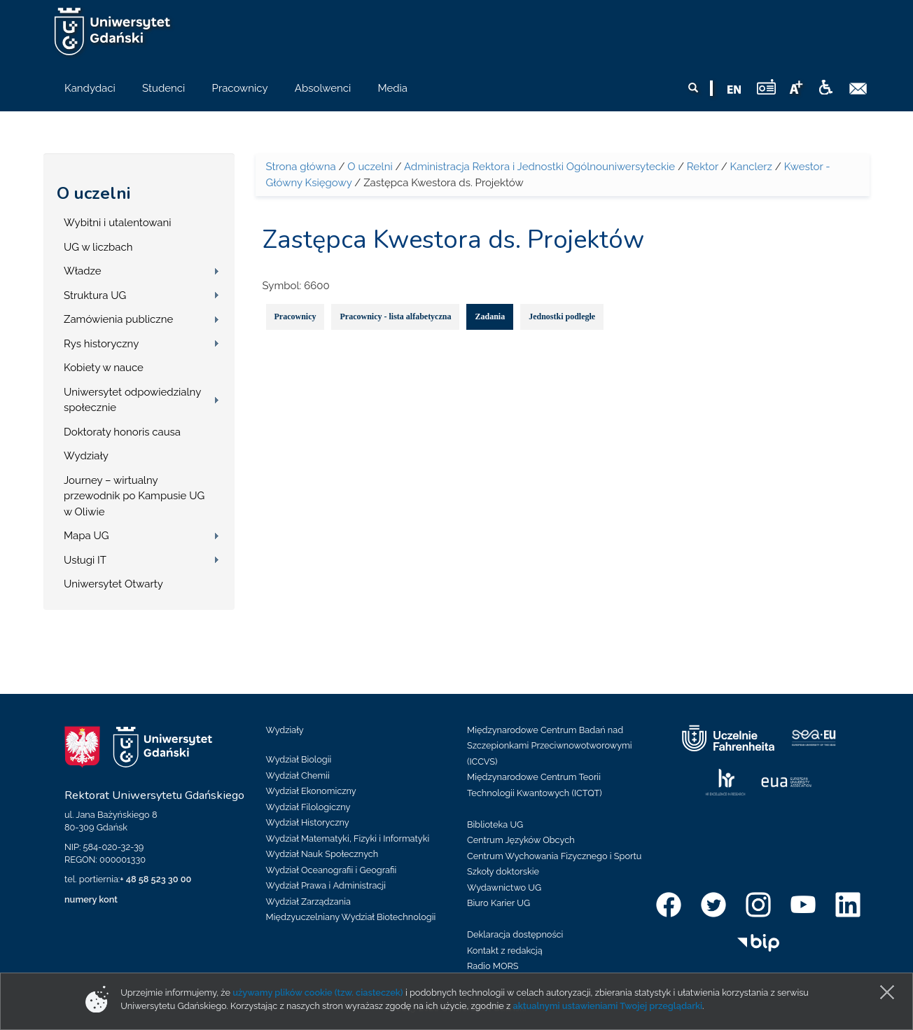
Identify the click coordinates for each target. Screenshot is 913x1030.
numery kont (91, 899)
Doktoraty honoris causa (122, 432)
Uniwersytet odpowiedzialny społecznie (132, 400)
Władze (83, 271)
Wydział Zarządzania (308, 901)
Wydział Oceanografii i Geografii (331, 870)
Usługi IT (85, 560)
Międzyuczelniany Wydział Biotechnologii (351, 917)
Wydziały (86, 456)
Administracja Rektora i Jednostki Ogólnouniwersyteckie (539, 166)
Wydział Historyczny (307, 822)
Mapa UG (86, 535)
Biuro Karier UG (498, 903)
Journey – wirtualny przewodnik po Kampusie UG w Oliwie (134, 496)
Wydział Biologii (299, 759)
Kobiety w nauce (104, 367)
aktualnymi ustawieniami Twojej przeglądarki (607, 1006)
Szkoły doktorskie (503, 871)
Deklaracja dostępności (515, 934)
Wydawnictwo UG (504, 887)
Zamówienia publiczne (118, 319)
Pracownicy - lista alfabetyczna (395, 316)
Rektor (702, 166)
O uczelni (93, 193)
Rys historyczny (101, 343)
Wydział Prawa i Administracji (326, 885)
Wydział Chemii (298, 775)
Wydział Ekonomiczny (311, 791)
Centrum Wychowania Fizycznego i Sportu (554, 856)
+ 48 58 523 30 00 (155, 879)
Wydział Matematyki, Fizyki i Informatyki (348, 838)
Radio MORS (493, 966)
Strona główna (301, 166)
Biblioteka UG (495, 824)
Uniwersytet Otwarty (113, 584)
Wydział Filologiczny (308, 807)
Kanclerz (751, 166)
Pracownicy (295, 316)
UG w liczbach (98, 247)
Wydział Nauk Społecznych (322, 854)
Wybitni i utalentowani (118, 222)
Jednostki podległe (562, 316)
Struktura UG (95, 295)
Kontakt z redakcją (505, 950)
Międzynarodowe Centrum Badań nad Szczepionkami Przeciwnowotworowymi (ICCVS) (549, 746)
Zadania (490, 316)
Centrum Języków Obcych (521, 840)
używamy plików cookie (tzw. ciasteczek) (317, 992)
